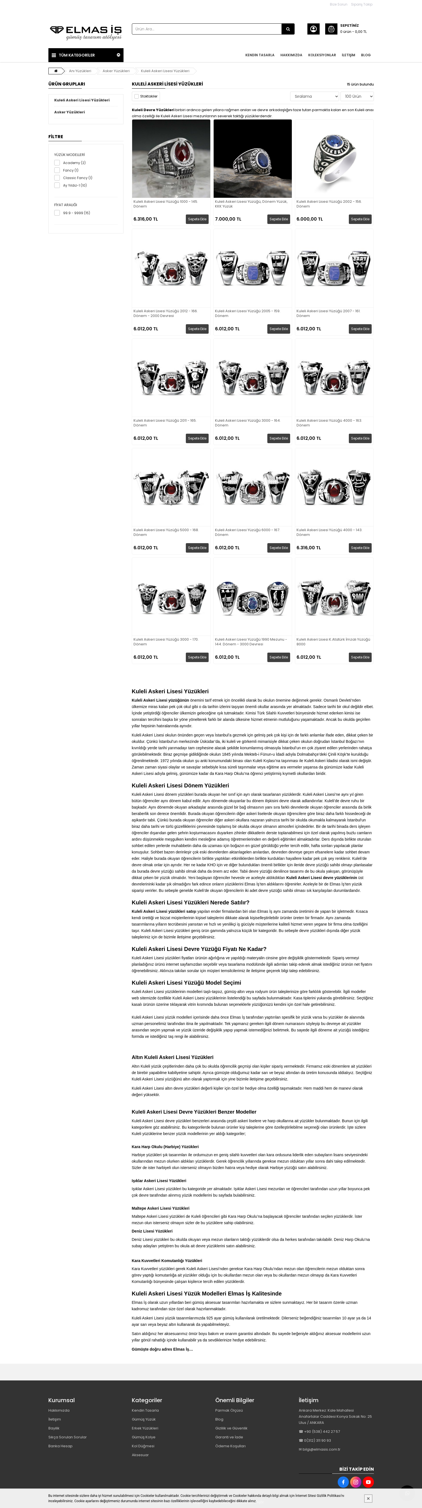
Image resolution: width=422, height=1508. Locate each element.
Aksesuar (140, 1455)
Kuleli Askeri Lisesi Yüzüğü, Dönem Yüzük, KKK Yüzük (251, 204)
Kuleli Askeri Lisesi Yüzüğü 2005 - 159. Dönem (247, 313)
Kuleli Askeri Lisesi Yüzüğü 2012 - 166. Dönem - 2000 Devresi (166, 313)
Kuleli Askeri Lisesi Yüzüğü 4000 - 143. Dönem (329, 532)
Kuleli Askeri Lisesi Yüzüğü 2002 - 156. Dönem (329, 204)
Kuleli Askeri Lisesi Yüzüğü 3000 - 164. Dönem (248, 423)
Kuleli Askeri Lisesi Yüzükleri (165, 71)
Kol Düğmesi (143, 1446)
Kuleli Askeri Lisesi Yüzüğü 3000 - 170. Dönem (166, 642)
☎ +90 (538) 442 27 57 (319, 1431)
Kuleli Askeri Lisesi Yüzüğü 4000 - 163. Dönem (329, 423)
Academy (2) (74, 162)
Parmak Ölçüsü (229, 1410)
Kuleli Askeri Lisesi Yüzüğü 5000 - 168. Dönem (166, 532)
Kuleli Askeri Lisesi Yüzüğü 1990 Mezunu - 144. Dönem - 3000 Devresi (251, 642)
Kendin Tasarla (145, 1410)
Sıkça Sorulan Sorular (67, 1437)
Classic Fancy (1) (77, 177)
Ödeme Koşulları (230, 1446)
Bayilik (54, 1428)
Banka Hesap (60, 1446)
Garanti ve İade (229, 1437)
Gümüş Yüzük (144, 1419)
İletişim (54, 1419)
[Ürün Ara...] (288, 29)
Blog (219, 1419)
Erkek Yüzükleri (145, 1428)
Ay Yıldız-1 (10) (75, 185)
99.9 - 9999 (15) (76, 213)
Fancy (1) (70, 170)
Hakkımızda (59, 1410)
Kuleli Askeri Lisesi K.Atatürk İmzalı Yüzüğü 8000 (333, 642)
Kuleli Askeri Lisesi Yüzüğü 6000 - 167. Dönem (247, 532)
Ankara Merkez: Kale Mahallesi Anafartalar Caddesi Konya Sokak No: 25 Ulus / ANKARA (335, 1416)
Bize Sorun (338, 4)
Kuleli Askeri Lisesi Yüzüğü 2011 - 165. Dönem (165, 423)
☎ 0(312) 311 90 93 (315, 1440)
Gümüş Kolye (144, 1437)
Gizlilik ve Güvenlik (231, 1428)
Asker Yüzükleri (116, 71)
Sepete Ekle (197, 219)
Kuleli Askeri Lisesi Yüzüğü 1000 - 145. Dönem (166, 204)
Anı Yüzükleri (80, 71)
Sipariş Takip (361, 4)
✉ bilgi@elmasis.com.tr (319, 1449)
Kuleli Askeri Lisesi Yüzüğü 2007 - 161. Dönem (329, 313)
